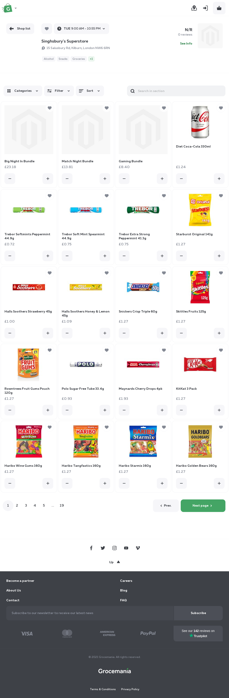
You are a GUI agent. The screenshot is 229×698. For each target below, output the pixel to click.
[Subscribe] (198, 613)
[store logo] (10, 8)
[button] (49, 107)
